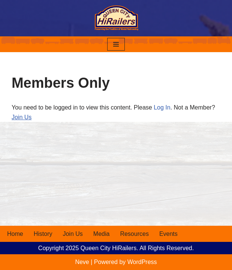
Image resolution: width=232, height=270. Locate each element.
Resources (134, 234)
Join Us (21, 117)
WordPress (142, 262)
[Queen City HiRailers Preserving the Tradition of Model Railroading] (116, 18)
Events (168, 234)
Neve (82, 262)
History (43, 234)
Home (15, 234)
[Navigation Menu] (116, 44)
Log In (162, 107)
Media (101, 234)
